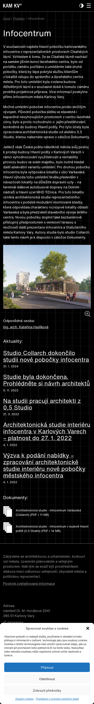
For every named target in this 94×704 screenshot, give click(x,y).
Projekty (19, 18)
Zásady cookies (24, 699)
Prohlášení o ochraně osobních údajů (57, 699)
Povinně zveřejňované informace (29, 583)
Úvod (6, 18)
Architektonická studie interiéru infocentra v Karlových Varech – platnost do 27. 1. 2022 (46, 431)
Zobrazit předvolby (47, 690)
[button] (88, 628)
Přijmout (47, 667)
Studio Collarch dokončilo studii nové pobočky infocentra (46, 356)
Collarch (82, 232)
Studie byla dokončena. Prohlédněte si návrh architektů (46, 380)
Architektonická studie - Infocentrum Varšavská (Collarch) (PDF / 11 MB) (48, 512)
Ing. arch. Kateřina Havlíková (25, 327)
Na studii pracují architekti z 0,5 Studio (42, 404)
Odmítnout (47, 679)
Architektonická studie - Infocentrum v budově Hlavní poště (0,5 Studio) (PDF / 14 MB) (52, 528)
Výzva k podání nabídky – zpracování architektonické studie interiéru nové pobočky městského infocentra (44, 465)
